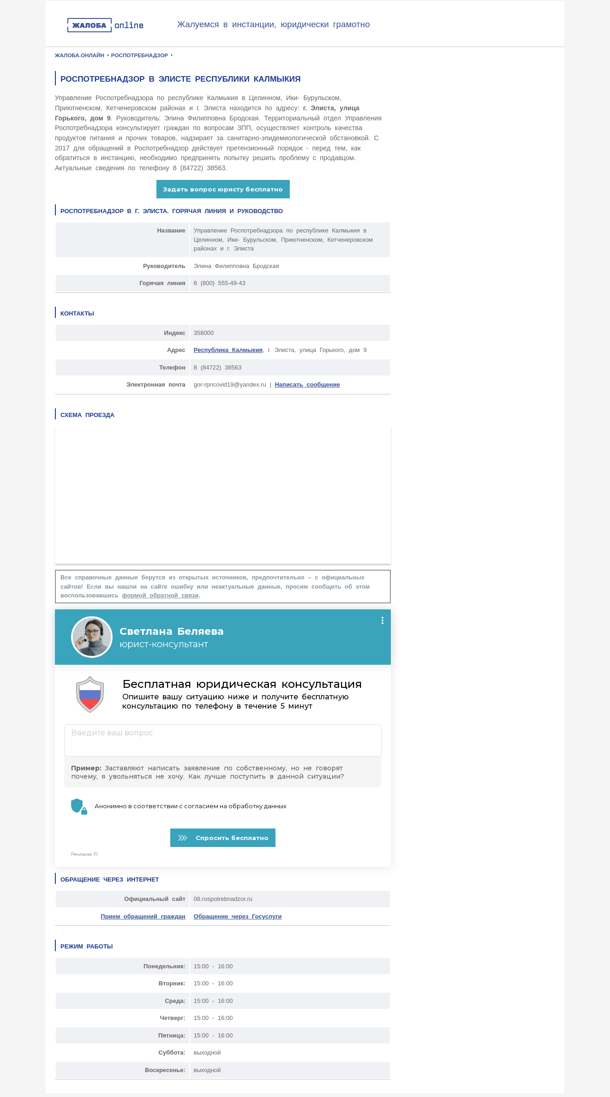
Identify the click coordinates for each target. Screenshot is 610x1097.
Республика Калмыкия (228, 349)
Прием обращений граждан (143, 916)
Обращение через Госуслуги (238, 916)
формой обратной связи (160, 595)
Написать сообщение (307, 384)
